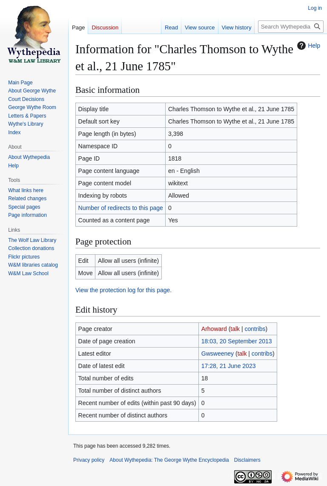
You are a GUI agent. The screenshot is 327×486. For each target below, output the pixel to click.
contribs (255, 328)
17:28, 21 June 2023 (228, 365)
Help (307, 45)
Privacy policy (88, 460)
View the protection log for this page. (123, 290)
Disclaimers (247, 460)
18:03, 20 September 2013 (236, 341)
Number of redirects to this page (120, 207)
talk (235, 328)
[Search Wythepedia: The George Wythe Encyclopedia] (291, 26)
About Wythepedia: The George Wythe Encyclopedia (169, 460)
